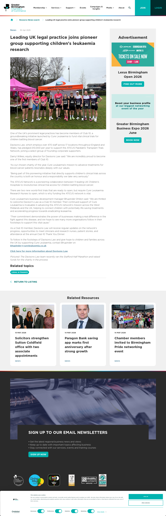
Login (158, 8)
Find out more (132, 84)
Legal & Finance (20, 272)
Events (83, 8)
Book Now (132, 140)
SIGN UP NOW (38, 454)
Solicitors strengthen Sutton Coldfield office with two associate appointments (32, 346)
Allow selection (146, 502)
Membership (39, 8)
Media (109, 8)
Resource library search (29, 20)
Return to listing (25, 282)
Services (55, 8)
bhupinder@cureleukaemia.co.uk (28, 245)
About (121, 8)
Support (69, 8)
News (13, 30)
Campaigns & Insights (96, 8)
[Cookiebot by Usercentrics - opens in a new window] (15, 512)
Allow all (145, 496)
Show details (100, 512)
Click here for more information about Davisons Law (39, 251)
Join (142, 8)
